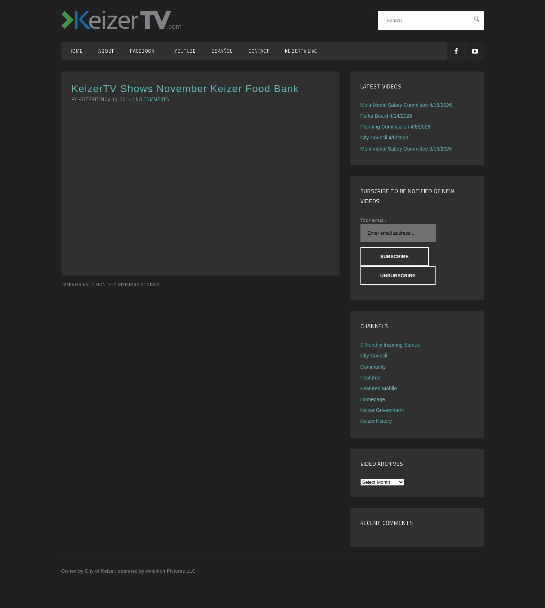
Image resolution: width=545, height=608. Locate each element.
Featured (370, 378)
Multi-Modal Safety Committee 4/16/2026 (406, 105)
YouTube (185, 51)
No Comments (152, 99)
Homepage (372, 399)
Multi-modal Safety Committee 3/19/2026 (406, 149)
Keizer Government (382, 410)
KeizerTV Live (301, 51)
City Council (374, 356)
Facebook (144, 51)
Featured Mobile (378, 388)
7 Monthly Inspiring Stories (125, 284)
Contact (258, 51)
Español (222, 51)
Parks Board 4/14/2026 (386, 116)
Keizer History (376, 421)
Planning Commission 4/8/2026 (395, 127)
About (106, 51)
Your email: (373, 219)
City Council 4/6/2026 (384, 137)
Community (373, 367)
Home (76, 51)
